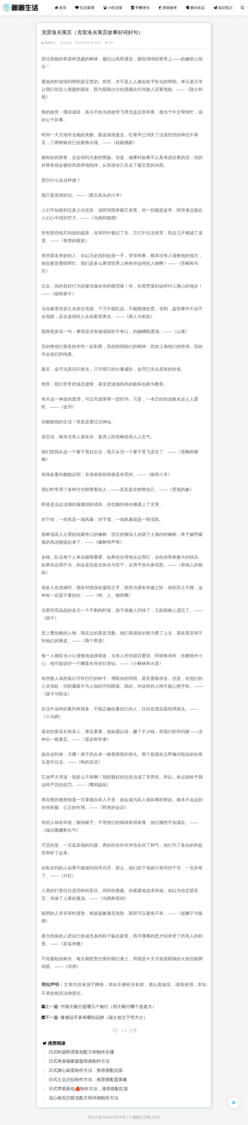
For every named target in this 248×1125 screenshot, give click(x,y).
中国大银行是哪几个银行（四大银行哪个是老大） (108, 1006)
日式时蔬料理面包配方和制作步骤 (81, 1052)
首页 (60, 8)
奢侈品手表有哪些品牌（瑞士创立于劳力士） (104, 1017)
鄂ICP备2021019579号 (107, 1117)
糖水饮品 (195, 8)
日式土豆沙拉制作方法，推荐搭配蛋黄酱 (88, 1079)
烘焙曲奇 (167, 8)
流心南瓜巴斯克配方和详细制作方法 (83, 1098)
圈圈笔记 (48, 42)
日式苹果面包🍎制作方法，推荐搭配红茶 (88, 1088)
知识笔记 (222, 8)
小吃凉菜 (112, 8)
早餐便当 (140, 8)
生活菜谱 (84, 8)
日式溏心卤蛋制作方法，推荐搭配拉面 (86, 1070)
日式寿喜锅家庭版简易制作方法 (79, 1061)
